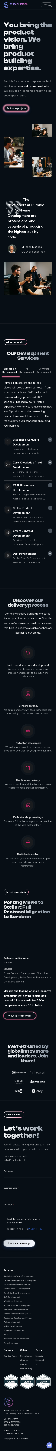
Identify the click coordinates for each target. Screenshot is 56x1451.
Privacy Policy (35, 1228)
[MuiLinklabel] (28, 1015)
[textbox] (28, 1175)
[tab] (10, 370)
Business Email (11, 1188)
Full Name (9, 1171)
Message (9, 1204)
